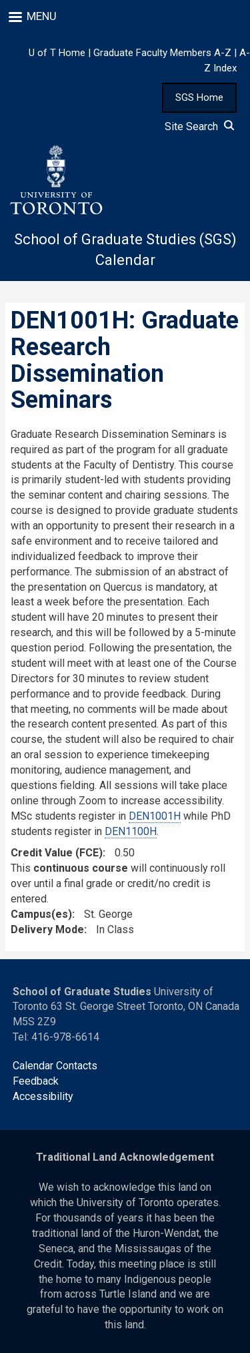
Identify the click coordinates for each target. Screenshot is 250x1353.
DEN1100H (131, 831)
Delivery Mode (47, 929)
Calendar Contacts (55, 1065)
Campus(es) (41, 914)
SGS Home (199, 97)
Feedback (36, 1081)
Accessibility (43, 1096)
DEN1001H (155, 816)
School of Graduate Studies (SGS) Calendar (125, 249)
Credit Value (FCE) (57, 852)
